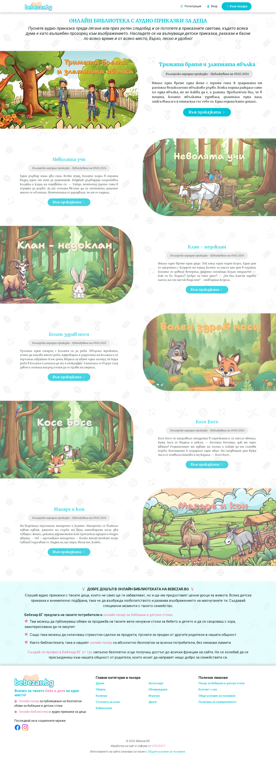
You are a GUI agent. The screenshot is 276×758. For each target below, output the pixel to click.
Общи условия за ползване (217, 695)
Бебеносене (104, 708)
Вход (212, 6)
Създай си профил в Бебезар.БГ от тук (60, 652)
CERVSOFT (158, 746)
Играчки (154, 695)
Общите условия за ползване (166, 751)
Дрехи (100, 683)
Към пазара (236, 6)
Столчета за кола (108, 702)
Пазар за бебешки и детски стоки (221, 683)
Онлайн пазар (29, 701)
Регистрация (190, 6)
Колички (101, 695)
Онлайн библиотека (34, 711)
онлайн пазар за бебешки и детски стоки (137, 615)
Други (153, 702)
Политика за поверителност (218, 702)
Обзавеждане (158, 689)
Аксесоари (156, 683)
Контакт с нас (208, 689)
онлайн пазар (101, 642)
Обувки (100, 689)
